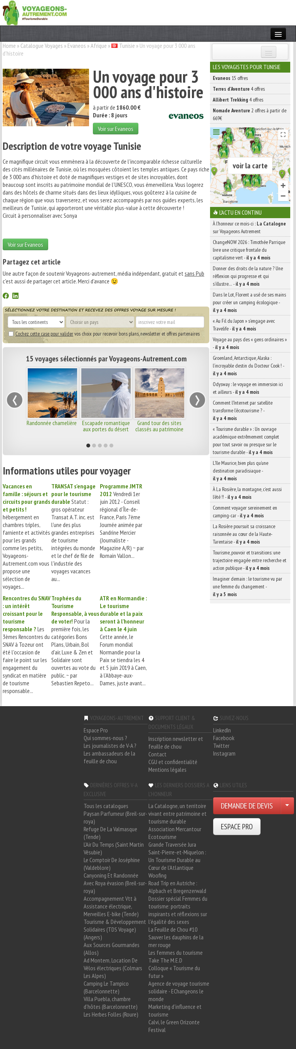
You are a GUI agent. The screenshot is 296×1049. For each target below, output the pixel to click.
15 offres (230, 78)
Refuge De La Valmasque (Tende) (110, 833)
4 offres (239, 88)
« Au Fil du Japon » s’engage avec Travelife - (244, 324)
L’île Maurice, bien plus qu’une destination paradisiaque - (240, 470)
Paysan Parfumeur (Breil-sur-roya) (115, 817)
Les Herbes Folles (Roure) (111, 1014)
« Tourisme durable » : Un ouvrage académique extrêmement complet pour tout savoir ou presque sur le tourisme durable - (246, 440)
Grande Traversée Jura (172, 844)
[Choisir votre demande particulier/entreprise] (287, 805)
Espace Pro (96, 730)
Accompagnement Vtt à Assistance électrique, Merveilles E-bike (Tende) (111, 906)
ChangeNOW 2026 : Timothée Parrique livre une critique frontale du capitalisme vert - (249, 250)
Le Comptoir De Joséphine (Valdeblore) (112, 863)
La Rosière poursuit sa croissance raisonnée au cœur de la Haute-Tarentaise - (244, 534)
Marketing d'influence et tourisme (175, 1010)
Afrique (99, 45)
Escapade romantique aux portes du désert (106, 426)
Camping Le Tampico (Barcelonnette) (106, 987)
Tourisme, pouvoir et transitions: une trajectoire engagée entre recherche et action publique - (249, 560)
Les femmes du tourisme (175, 952)
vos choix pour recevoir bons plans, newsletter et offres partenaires (104, 333)
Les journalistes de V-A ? (110, 745)
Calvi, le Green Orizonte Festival (174, 1026)
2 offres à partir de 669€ (249, 114)
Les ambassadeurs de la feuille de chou (109, 757)
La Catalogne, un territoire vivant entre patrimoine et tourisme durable (177, 813)
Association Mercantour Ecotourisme (174, 833)
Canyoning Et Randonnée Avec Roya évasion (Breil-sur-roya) (115, 883)
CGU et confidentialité (172, 762)
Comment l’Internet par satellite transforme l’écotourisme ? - (242, 410)
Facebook (223, 738)
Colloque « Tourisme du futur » (174, 972)
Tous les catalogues (106, 806)
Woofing (157, 875)
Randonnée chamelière (52, 423)
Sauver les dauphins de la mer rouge (176, 941)
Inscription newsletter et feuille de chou (175, 742)
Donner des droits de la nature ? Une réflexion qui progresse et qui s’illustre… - (248, 276)
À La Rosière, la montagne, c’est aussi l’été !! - (247, 493)
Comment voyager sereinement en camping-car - (245, 511)
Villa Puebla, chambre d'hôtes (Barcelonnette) (111, 1002)
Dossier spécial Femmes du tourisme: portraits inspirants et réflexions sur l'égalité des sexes (177, 910)
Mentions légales (167, 769)
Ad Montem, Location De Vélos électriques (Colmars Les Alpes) (113, 968)
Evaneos (76, 45)
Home (9, 45)
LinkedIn (222, 730)
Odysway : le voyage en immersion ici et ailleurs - (248, 388)
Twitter (221, 745)
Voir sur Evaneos (115, 128)
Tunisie (127, 45)
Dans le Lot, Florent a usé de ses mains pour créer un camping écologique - (249, 302)
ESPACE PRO (237, 827)
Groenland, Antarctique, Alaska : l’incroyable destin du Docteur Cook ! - (248, 365)
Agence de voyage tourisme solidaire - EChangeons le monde (178, 991)
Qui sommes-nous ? (105, 738)
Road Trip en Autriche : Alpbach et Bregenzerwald (177, 887)
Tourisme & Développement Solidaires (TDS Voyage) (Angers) (115, 929)
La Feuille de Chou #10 (172, 929)
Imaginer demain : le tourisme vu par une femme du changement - (247, 586)
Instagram (224, 753)
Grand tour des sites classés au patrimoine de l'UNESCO (159, 429)
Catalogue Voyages (41, 45)
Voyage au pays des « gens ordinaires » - (250, 343)
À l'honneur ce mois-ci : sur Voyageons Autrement (249, 227)
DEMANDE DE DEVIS (247, 806)
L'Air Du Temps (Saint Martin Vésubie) (114, 848)
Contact (157, 754)
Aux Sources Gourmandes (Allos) (112, 948)
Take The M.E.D (165, 960)
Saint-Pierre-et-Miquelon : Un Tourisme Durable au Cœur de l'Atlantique (177, 859)
